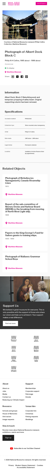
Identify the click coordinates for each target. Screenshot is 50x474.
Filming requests (31, 417)
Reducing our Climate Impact (13, 400)
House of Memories (9, 414)
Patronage (29, 394)
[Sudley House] (36, 359)
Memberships (30, 388)
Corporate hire (30, 411)
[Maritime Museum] (36, 349)
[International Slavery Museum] (13, 349)
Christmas (29, 414)
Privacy (11, 465)
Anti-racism (6, 417)
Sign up (8, 438)
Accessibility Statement (26, 467)
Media (4, 394)
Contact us (6, 397)
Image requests (8, 419)
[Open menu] (4, 3)
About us (5, 388)
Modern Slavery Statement (25, 465)
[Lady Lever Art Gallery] (13, 369)
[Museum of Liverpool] (13, 339)
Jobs (4, 391)
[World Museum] (36, 339)
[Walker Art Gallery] (13, 359)
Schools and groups (9, 411)
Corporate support (32, 391)
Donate (28, 397)
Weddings (29, 419)
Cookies (40, 465)
